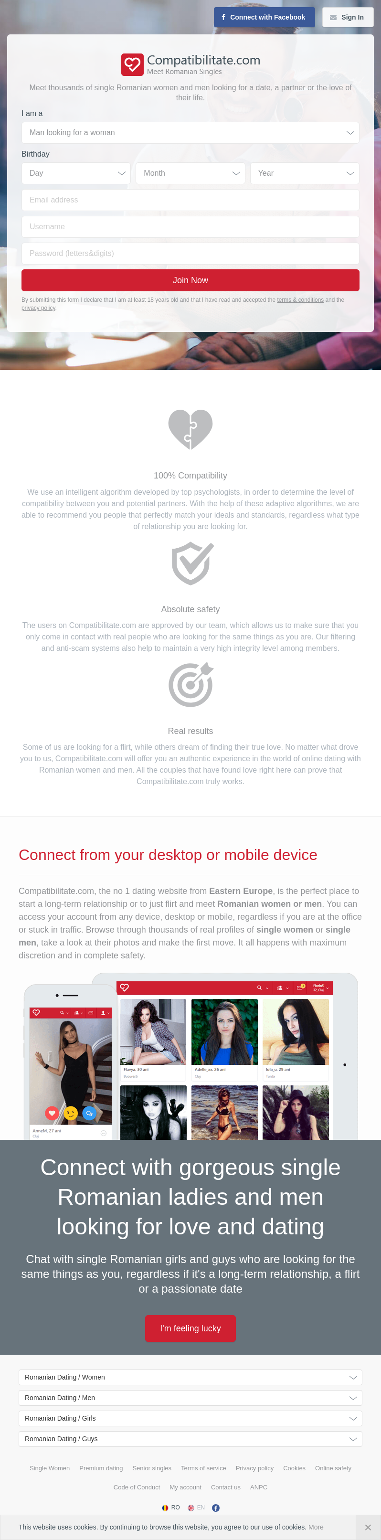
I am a (31, 113)
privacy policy (38, 308)
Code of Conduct (137, 1487)
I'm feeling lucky (190, 1328)
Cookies (294, 1468)
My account (185, 1487)
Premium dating (101, 1468)
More (316, 1527)
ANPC (258, 1487)
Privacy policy (255, 1468)
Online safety (333, 1468)
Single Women (50, 1468)
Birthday (35, 154)
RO (170, 1508)
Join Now (190, 280)
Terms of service (203, 1468)
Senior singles (151, 1468)
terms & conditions (300, 300)
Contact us (226, 1487)
